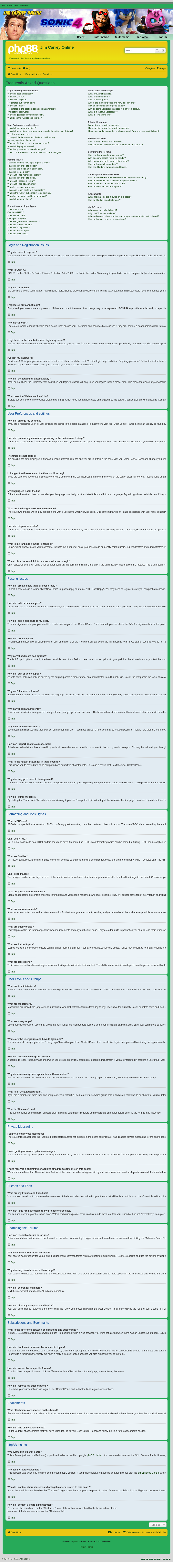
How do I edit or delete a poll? (21, 178)
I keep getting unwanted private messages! (108, 128)
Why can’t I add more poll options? (24, 175)
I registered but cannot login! (21, 103)
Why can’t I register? (17, 99)
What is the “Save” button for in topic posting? (29, 193)
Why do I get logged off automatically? (25, 115)
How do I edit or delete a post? (22, 166)
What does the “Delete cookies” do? (24, 118)
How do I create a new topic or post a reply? (28, 162)
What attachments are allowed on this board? (109, 197)
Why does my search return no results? (107, 158)
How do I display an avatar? (20, 146)
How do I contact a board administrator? (107, 219)
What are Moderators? (98, 96)
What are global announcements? (23, 221)
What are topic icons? (17, 233)
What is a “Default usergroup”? (102, 112)
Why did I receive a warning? (21, 187)
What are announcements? (20, 224)
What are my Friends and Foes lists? (105, 141)
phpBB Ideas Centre (148, 1472)
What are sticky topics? (18, 227)
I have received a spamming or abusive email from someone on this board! (123, 131)
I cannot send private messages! (103, 125)
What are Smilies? (16, 215)
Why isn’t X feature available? (102, 213)
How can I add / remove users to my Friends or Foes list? (115, 144)
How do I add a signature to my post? (25, 169)
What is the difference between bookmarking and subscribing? (118, 177)
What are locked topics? (18, 230)
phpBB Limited (94, 1455)
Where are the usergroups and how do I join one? (112, 103)
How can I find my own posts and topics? (107, 167)
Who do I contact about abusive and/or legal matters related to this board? (123, 216)
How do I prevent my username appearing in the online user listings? (40, 131)
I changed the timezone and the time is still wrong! (31, 137)
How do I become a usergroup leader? (106, 105)
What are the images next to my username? (28, 143)
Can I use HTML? (15, 212)
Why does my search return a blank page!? (108, 161)
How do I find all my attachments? (104, 200)
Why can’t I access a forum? (21, 181)
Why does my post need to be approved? (27, 196)
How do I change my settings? (21, 128)
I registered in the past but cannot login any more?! (31, 109)
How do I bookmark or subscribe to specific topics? (112, 180)
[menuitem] (26, 68)
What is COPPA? (15, 96)
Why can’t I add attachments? (21, 184)
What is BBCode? (16, 209)
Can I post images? (16, 218)
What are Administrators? (100, 94)
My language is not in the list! (21, 140)
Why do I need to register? (20, 94)
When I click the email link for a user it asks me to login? (34, 152)
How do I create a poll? (18, 172)
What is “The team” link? (99, 115)
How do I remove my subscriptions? (105, 186)
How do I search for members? (102, 164)
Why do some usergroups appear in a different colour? (114, 109)
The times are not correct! (19, 134)
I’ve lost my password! (18, 112)
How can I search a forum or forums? (106, 155)
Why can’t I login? (16, 105)
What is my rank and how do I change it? (26, 149)
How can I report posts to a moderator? (26, 190)
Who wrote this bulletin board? (102, 210)
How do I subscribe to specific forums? (106, 183)
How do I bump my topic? (19, 199)
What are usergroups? (98, 99)
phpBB (76, 1541)
